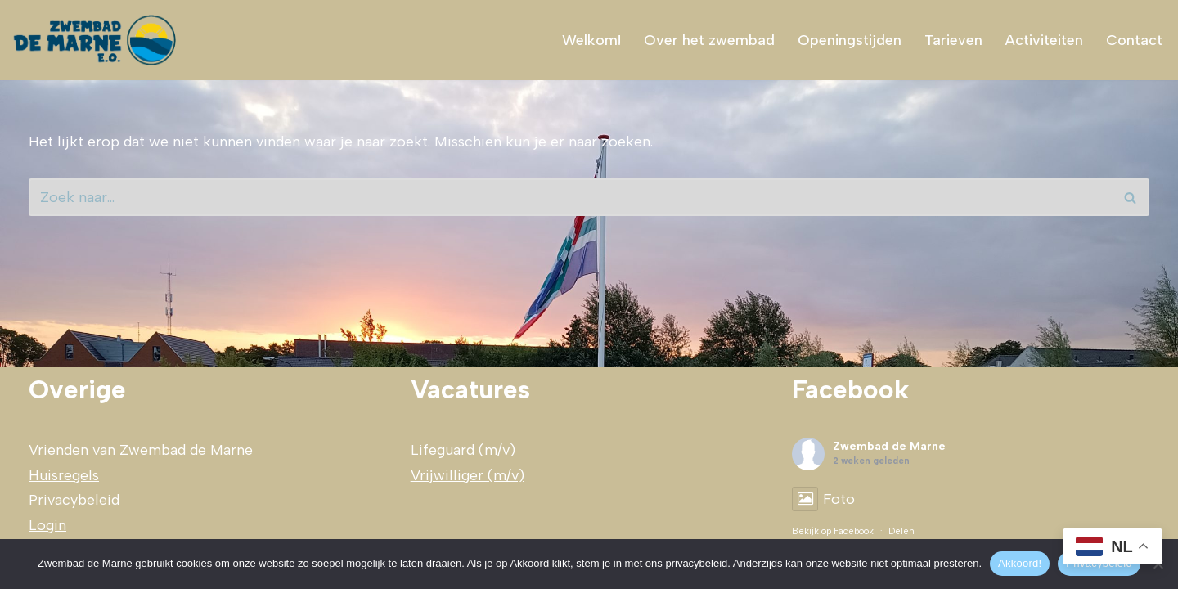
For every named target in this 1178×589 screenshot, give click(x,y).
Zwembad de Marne (889, 446)
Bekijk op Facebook (833, 531)
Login (47, 525)
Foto (823, 499)
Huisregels (64, 475)
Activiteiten (1044, 40)
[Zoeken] (571, 197)
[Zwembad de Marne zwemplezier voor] (96, 40)
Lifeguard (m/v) (463, 450)
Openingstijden (849, 40)
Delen (901, 531)
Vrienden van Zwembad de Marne (141, 450)
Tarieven (953, 40)
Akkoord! (1019, 563)
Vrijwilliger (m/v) (467, 475)
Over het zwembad (709, 40)
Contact (1134, 40)
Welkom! (591, 40)
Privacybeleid (74, 500)
